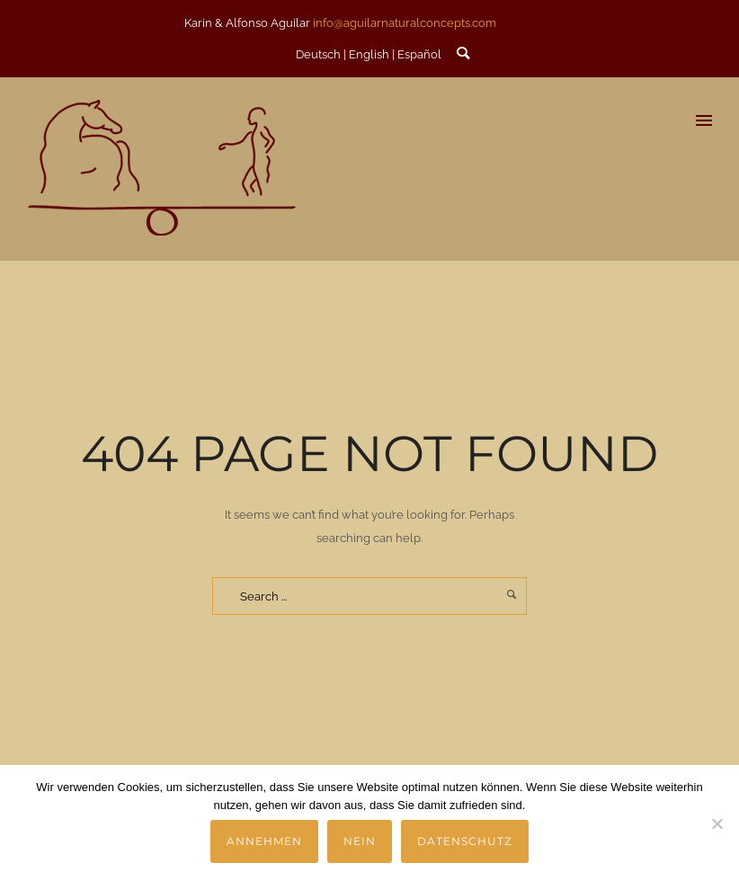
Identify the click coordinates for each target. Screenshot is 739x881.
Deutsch (318, 54)
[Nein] (717, 823)
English (369, 54)
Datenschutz (464, 841)
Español (419, 54)
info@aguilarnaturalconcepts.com (404, 23)
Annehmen (264, 841)
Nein (359, 841)
